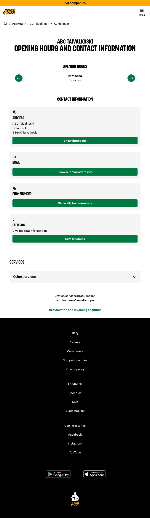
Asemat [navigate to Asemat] (17, 23)
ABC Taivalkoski (75, 41)
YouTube (75, 452)
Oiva (75, 402)
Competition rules (75, 360)
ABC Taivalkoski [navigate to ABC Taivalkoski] (38, 23)
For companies (75, 3)
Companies (75, 351)
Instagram (75, 443)
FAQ (75, 333)
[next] (131, 78)
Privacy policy (75, 369)
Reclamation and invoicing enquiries (75, 310)
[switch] (142, 11)
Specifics (75, 393)
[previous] (19, 78)
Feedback (75, 384)
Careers (75, 342)
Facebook (75, 434)
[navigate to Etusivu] (5, 23)
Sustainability (75, 411)
